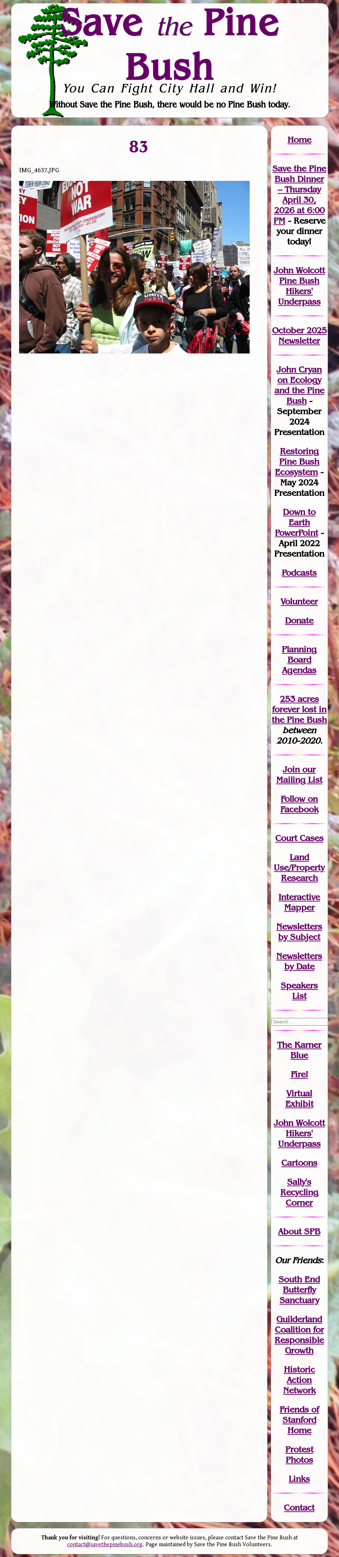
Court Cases (299, 838)
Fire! (299, 1074)
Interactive (299, 897)
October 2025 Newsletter (299, 335)
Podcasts (299, 572)
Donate (299, 620)
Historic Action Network (299, 1380)
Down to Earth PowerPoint (296, 522)
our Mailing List (299, 774)
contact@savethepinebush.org (105, 1544)
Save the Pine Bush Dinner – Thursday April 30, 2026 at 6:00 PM (299, 194)
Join (291, 769)
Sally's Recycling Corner (299, 1192)
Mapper (299, 907)
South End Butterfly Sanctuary (299, 1289)
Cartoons (299, 1163)
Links (299, 1479)
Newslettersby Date (299, 961)
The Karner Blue (299, 1050)
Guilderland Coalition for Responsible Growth (299, 1335)
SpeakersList (299, 990)
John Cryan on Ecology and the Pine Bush (299, 385)
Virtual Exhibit (299, 1098)
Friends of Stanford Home (299, 1419)
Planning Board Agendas (299, 659)
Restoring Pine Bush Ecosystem (297, 461)
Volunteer (299, 601)
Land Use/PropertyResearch (299, 867)
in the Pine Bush (299, 714)
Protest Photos (299, 1454)
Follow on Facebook (299, 804)
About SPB (299, 1231)
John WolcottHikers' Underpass (299, 1133)
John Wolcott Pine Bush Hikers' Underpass (299, 286)
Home (299, 139)
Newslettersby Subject (299, 931)
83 (139, 146)
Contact (299, 1507)
